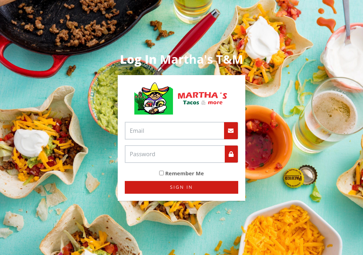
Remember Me (184, 173)
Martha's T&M (181, 59)
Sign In (181, 187)
